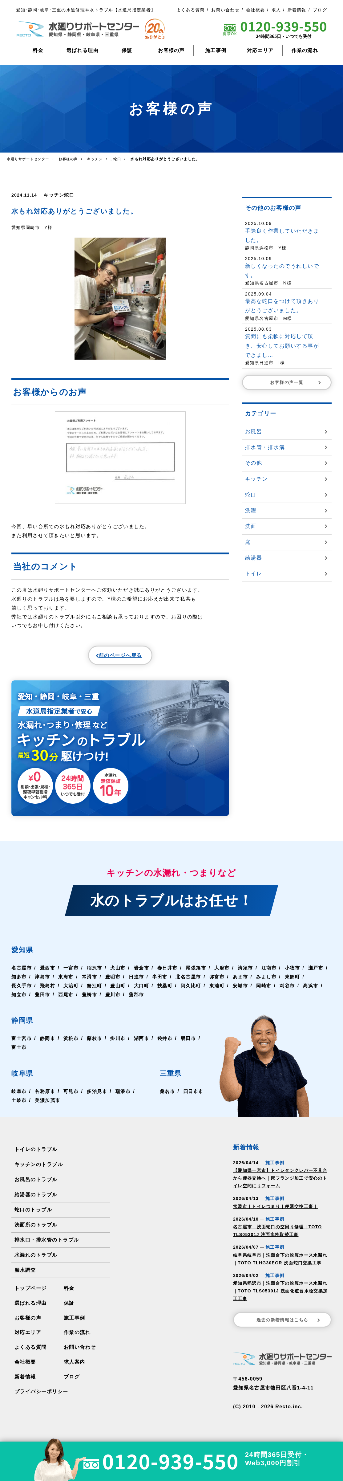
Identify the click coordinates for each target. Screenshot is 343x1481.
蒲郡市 (189, 999)
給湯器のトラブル (35, 1199)
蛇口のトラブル (33, 1214)
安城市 (272, 990)
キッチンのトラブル (38, 1168)
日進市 (164, 981)
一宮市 (73, 972)
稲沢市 (97, 972)
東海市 (92, 981)
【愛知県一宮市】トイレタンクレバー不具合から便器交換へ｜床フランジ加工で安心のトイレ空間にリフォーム (280, 1182)
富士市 (44, 1051)
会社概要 (255, 9)
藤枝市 (97, 1043)
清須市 (253, 972)
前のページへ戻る (106, 657)
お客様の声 (171, 50)
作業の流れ (305, 50)
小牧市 (301, 972)
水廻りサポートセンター (29, 159)
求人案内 (74, 1366)
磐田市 (19, 1051)
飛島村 (73, 990)
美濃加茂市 (49, 1104)
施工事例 (215, 50)
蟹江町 (122, 990)
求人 (276, 9)
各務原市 (46, 1095)
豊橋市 (140, 999)
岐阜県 (25, 1077)
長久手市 (46, 990)
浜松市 (73, 1043)
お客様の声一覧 (296, 382)
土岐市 (19, 1104)
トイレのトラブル (35, 1153)
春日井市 (172, 972)
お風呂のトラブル (35, 1183)
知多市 (44, 981)
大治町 (97, 990)
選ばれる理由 (83, 50)
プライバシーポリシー (41, 1396)
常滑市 (116, 981)
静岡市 (49, 1043)
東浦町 (248, 990)
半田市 (189, 981)
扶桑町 (194, 990)
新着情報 (297, 9)
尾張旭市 (202, 972)
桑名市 (166, 1095)
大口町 (170, 990)
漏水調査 (25, 1274)
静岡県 (25, 1024)
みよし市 (298, 981)
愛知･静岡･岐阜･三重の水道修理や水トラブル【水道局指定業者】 (85, 9)
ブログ (320, 9)
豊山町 (146, 990)
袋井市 (170, 1043)
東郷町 (19, 990)
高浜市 (44, 999)
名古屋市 (22, 972)
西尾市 (116, 999)
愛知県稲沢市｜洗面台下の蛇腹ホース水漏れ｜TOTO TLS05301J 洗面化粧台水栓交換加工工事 (280, 1295)
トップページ (30, 1292)
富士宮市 (22, 1043)
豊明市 (140, 981)
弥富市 (248, 981)
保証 (127, 50)
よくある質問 (190, 9)
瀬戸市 (19, 981)
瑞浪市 (127, 1095)
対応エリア (260, 50)
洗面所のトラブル (35, 1229)
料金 (38, 50)
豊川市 (164, 999)
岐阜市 (19, 1095)
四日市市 (193, 1095)
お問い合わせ (225, 9)
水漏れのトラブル (35, 1259)
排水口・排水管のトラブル (46, 1244)
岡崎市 (296, 990)
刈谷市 (19, 999)
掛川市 (122, 1043)
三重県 (172, 1077)
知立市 (68, 999)
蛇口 (67, 194)
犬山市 (122, 972)
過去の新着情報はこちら (288, 1324)
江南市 (277, 972)
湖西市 (146, 1043)
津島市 (68, 981)
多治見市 (100, 1095)
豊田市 (92, 999)
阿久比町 (221, 990)
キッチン (53, 194)
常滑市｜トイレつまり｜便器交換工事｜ (275, 1210)
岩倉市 (146, 972)
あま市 (272, 981)
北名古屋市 (218, 981)
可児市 (73, 1095)
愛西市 (49, 972)
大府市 (229, 972)
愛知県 (25, 953)
